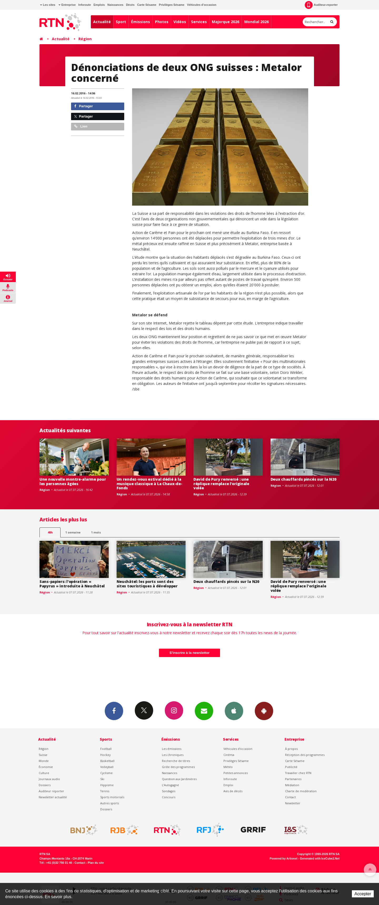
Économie (46, 767)
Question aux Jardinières (179, 779)
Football (106, 748)
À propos (291, 748)
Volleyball (106, 767)
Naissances (115, 4)
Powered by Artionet (283, 858)
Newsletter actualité (53, 797)
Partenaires (293, 779)
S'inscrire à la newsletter (189, 653)
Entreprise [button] (67, 4)
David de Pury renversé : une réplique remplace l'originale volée (221, 484)
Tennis (104, 791)
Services (199, 21)
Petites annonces (235, 773)
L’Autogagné (170, 785)
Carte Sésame (146, 4)
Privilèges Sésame (171, 4)
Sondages (168, 791)
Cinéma (228, 754)
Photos (161, 21)
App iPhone (234, 711)
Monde (44, 760)
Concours (168, 797)
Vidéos (179, 21)
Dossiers (45, 785)
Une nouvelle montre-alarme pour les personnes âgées (72, 481)
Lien (80, 126)
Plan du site (96, 862)
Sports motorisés (112, 797)
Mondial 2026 (256, 21)
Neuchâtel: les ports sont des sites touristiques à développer (147, 583)
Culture (44, 773)
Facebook (114, 711)
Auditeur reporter (51, 791)
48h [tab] (50, 532)
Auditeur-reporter (321, 5)
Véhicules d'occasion (201, 4)
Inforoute (84, 4)
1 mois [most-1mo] (96, 532)
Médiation (292, 785)
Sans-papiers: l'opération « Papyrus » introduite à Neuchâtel (72, 583)
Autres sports (109, 803)
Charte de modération (301, 791)
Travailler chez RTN (298, 773)
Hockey (105, 754)
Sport (121, 21)
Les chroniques (172, 754)
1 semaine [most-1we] (73, 532)
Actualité (102, 21)
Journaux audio (49, 779)
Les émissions (171, 748)
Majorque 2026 (225, 21)
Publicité (291, 767)
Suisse (43, 754)
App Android (264, 711)
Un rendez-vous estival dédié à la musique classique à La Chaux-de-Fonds (149, 484)
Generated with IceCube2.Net (320, 858)
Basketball (107, 760)
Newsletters (204, 711)
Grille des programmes (178, 767)
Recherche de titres (176, 760)
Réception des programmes (305, 754)
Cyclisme (106, 773)
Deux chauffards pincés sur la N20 (303, 479)
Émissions (140, 21)
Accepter (363, 894)
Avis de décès (232, 791)
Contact (290, 797)
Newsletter (292, 803)
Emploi (228, 785)
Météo (228, 767)
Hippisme (107, 785)
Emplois (99, 4)
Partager (83, 106)
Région (85, 38)
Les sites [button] (47, 4)
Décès (130, 4)
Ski (102, 779)
